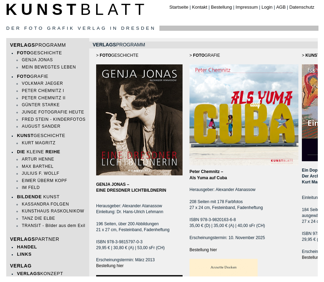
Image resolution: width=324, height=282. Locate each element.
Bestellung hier (109, 265)
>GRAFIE (243, 109)
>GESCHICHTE (117, 55)
